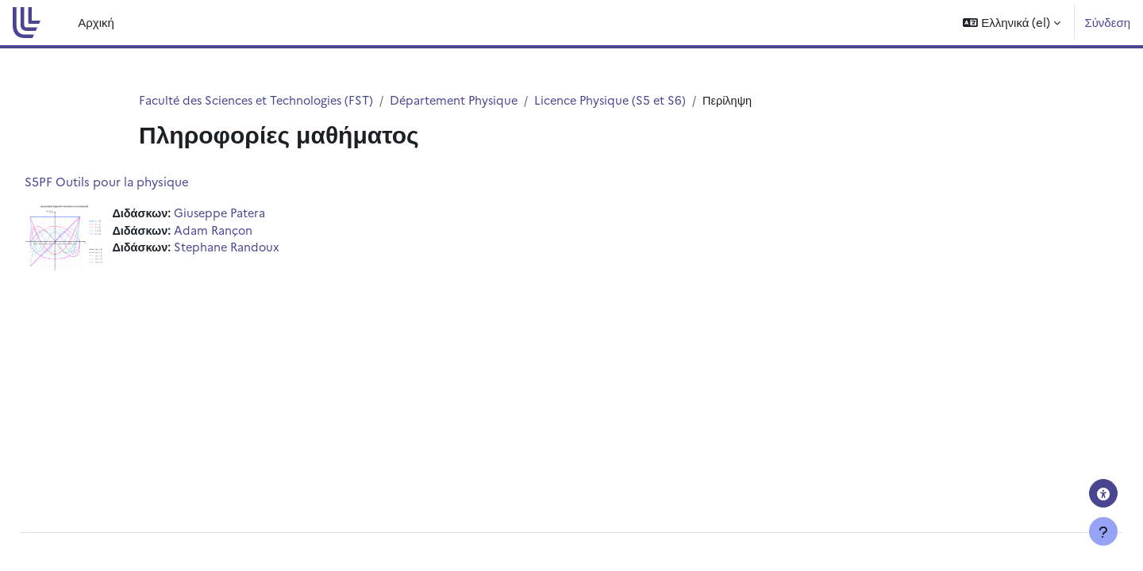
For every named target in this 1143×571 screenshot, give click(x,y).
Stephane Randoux (265, 249)
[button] (1011, 22)
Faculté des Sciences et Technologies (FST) (261, 100)
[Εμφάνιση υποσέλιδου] (1103, 531)
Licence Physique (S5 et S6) (626, 100)
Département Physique (465, 100)
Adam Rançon (251, 231)
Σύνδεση (1107, 21)
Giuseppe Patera (258, 213)
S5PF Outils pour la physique (142, 182)
